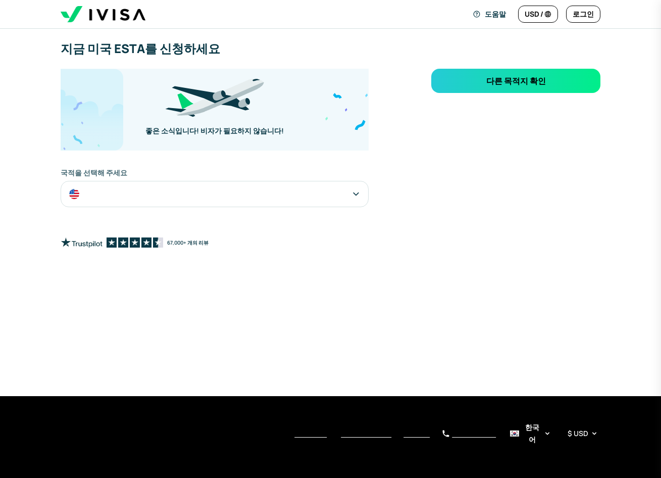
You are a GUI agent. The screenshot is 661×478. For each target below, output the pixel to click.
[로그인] (583, 14)
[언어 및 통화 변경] (538, 14)
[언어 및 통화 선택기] (554, 433)
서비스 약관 (310, 434)
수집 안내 (416, 434)
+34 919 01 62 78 (469, 434)
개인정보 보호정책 (366, 434)
